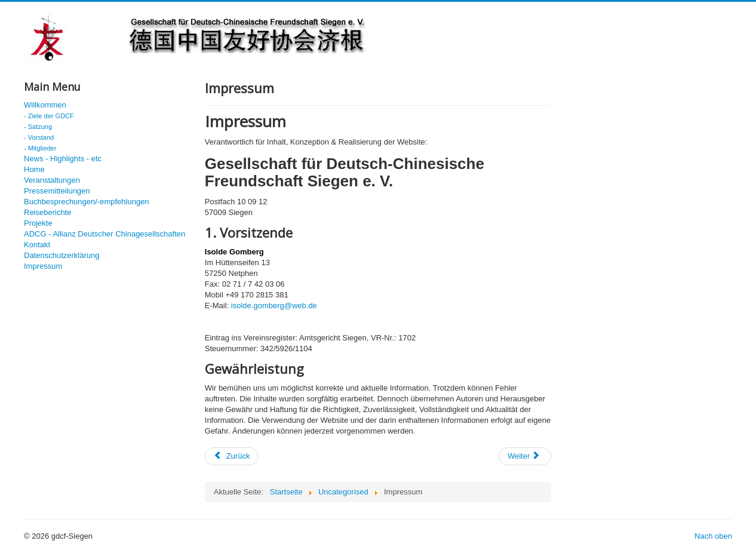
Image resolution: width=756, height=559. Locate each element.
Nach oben (713, 536)
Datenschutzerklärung (61, 255)
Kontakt (37, 244)
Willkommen (45, 104)
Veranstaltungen (52, 180)
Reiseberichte (48, 212)
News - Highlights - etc (63, 158)
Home (34, 169)
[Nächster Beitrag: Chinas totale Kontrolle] (525, 456)
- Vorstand (39, 137)
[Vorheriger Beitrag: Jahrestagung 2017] (232, 456)
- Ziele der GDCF (49, 115)
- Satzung (38, 126)
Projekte (38, 223)
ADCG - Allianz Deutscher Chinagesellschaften (104, 233)
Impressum (43, 266)
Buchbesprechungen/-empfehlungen (86, 201)
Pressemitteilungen (57, 190)
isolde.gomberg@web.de (274, 305)
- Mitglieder (40, 148)
